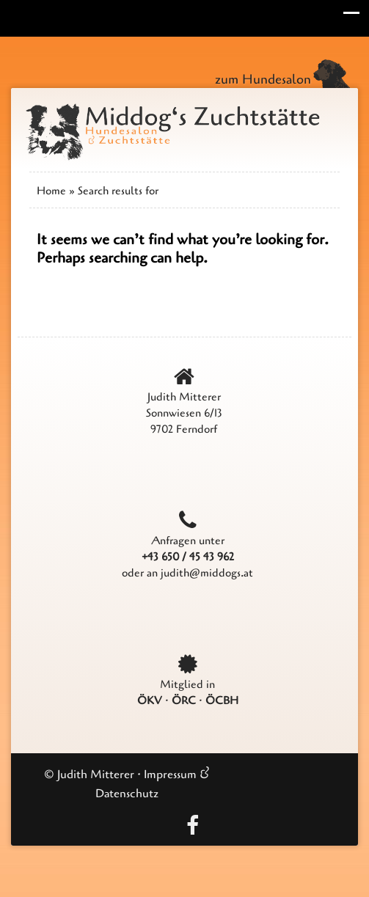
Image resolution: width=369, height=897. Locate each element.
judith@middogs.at (207, 572)
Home (51, 190)
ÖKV (149, 700)
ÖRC (184, 700)
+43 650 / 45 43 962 (188, 556)
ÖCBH (221, 700)
